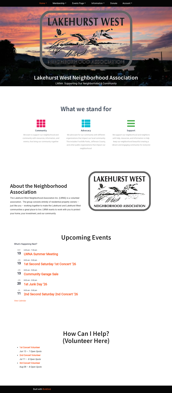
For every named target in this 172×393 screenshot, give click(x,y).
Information (98, 3)
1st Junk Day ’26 (35, 284)
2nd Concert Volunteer (29, 355)
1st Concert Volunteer (29, 347)
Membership (59, 3)
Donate (113, 3)
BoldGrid (47, 389)
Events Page (79, 3)
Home (43, 3)
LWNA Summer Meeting (41, 254)
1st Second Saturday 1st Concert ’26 (50, 264)
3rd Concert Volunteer (29, 363)
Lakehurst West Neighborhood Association (86, 77)
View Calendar (20, 301)
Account (127, 3)
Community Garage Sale (41, 274)
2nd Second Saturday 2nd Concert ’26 (51, 294)
